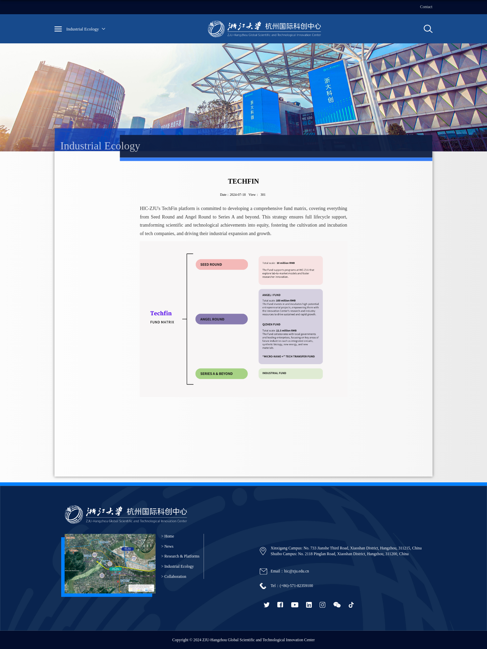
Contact (426, 7)
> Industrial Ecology (177, 566)
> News (167, 546)
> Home (167, 536)
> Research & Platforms (180, 556)
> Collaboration (173, 576)
